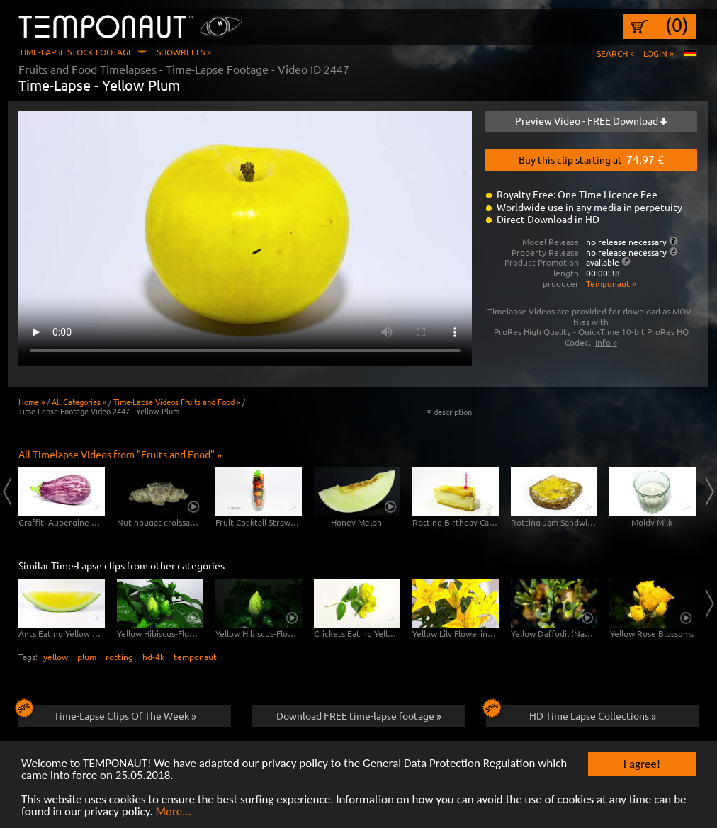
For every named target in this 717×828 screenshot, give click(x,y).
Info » (606, 342)
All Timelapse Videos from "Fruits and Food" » (120, 454)
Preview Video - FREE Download (591, 120)
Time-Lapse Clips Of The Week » (107, 713)
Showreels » (184, 51)
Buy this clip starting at (591, 159)
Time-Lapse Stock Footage (76, 51)
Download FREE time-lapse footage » (358, 715)
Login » (658, 53)
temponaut (195, 656)
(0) (677, 24)
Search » (615, 53)
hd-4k (153, 656)
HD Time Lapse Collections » (571, 713)
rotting (119, 656)
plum (86, 656)
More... (173, 812)
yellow (55, 656)
